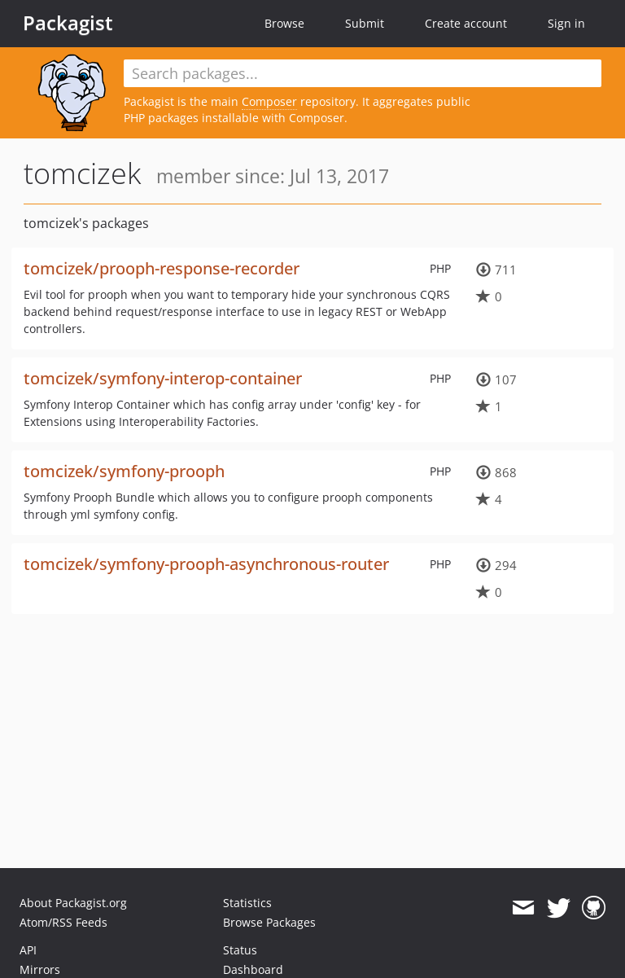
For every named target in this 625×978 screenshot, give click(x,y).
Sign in (566, 23)
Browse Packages (269, 922)
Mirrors (40, 969)
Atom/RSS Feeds (63, 922)
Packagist (68, 23)
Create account (466, 23)
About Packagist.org (73, 902)
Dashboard (253, 969)
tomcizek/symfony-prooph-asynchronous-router (206, 564)
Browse (284, 23)
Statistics (247, 902)
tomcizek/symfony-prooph (124, 471)
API (28, 950)
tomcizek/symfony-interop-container (163, 378)
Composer (269, 101)
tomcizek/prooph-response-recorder (161, 268)
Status (240, 950)
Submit (364, 23)
